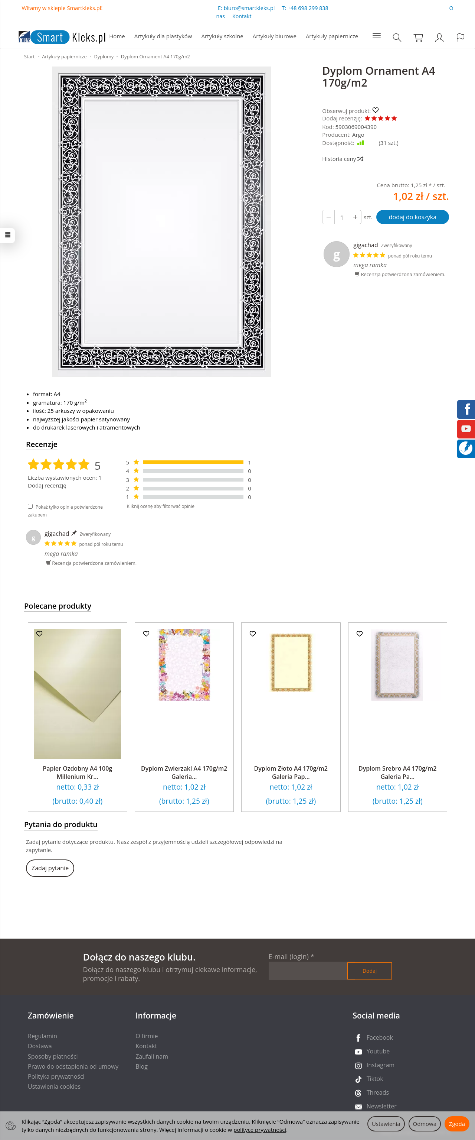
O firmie (146, 1036)
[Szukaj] (397, 37)
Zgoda (457, 1123)
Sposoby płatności (53, 1056)
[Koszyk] (418, 37)
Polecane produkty (57, 606)
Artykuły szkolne (222, 36)
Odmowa (424, 1123)
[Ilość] (341, 217)
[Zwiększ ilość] (328, 217)
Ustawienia (386, 1123)
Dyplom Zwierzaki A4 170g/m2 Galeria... (184, 772)
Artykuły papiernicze (332, 36)
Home (117, 36)
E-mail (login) (289, 956)
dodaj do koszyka (412, 217)
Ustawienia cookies (54, 1086)
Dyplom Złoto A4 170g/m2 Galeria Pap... (291, 772)
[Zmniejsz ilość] (355, 217)
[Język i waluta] (460, 37)
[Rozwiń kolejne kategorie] (376, 36)
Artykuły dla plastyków (163, 36)
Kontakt (242, 16)
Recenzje (42, 444)
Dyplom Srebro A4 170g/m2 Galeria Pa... (397, 772)
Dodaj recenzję (47, 485)
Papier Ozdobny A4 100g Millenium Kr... (77, 772)
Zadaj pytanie (50, 868)
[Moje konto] (439, 37)
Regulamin (42, 1036)
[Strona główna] (54, 35)
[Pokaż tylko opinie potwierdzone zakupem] (30, 506)
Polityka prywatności (56, 1076)
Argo (358, 134)
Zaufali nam (151, 1056)
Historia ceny (342, 158)
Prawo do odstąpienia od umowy (73, 1066)
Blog (141, 1066)
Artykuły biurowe (275, 36)
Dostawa (40, 1046)
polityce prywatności (259, 1129)
